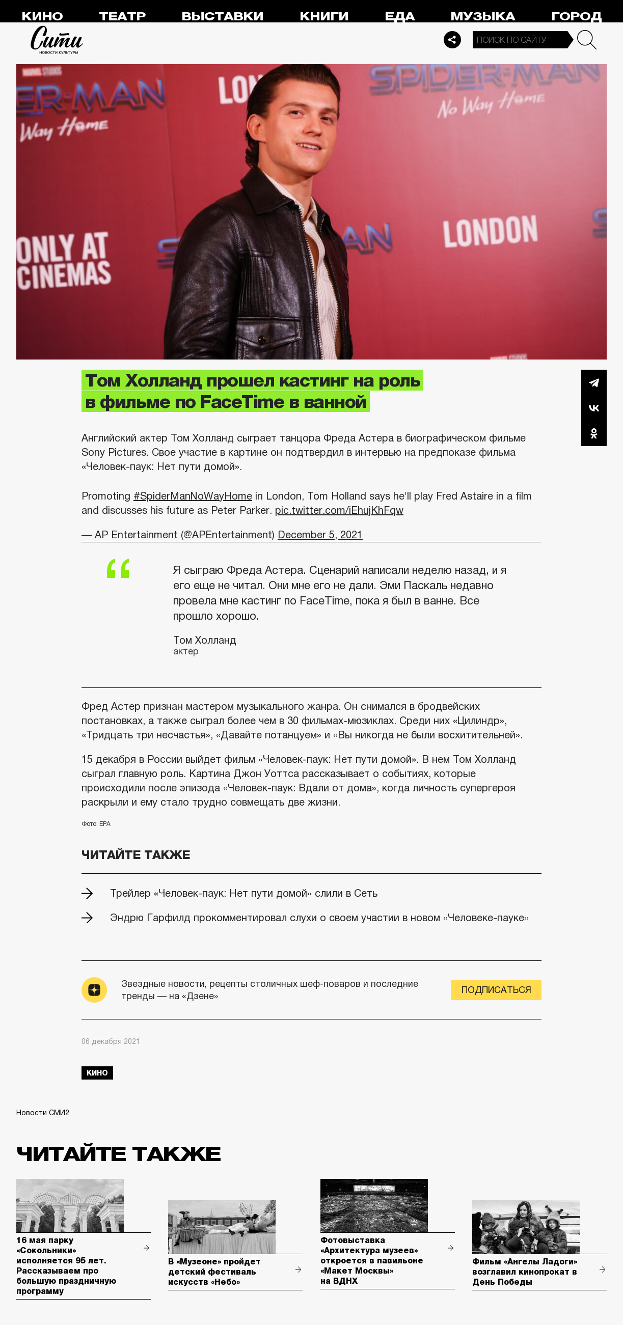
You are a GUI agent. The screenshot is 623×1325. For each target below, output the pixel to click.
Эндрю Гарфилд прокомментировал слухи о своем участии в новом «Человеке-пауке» (319, 917)
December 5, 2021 (320, 534)
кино (97, 1073)
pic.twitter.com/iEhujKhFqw (339, 510)
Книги (324, 16)
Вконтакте (594, 408)
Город (576, 16)
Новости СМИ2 (42, 1113)
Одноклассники (594, 433)
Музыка (482, 16)
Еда (400, 16)
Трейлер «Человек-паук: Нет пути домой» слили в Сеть (243, 893)
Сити (57, 39)
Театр (122, 16)
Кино (42, 16)
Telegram (594, 382)
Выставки (222, 16)
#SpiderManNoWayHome (192, 496)
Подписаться (496, 990)
